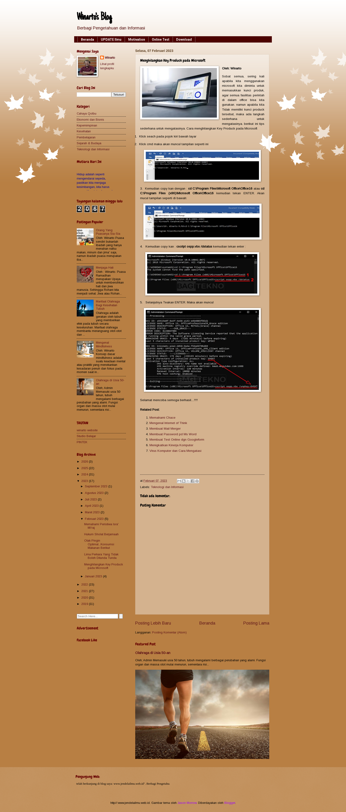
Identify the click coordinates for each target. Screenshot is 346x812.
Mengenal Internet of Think (168, 423)
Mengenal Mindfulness (104, 344)
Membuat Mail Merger (165, 428)
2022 (85, 584)
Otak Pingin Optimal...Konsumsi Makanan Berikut (99, 544)
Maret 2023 (93, 512)
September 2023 (96, 486)
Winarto (110, 57)
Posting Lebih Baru (153, 623)
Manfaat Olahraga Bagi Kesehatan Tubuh (108, 305)
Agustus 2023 (95, 493)
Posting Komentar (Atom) (169, 632)
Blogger (229, 803)
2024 (85, 474)
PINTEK (82, 442)
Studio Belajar (86, 436)
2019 (85, 604)
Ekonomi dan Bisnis (90, 119)
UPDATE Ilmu (111, 39)
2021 (85, 591)
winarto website (87, 430)
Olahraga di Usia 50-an (152, 653)
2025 (85, 468)
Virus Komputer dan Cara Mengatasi (175, 451)
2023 (85, 481)
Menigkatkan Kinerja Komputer (171, 445)
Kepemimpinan (87, 125)
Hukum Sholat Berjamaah (101, 534)
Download (184, 39)
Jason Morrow (187, 803)
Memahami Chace (162, 417)
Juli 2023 (91, 499)
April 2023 (92, 505)
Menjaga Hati (104, 267)
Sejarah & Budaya (89, 143)
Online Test (160, 39)
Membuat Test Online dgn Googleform (176, 439)
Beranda (87, 39)
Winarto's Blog (94, 17)
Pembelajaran (86, 137)
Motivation (136, 39)
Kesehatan (84, 131)
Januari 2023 (94, 576)
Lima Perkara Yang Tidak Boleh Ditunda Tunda (101, 556)
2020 (85, 597)
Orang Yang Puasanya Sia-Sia (108, 231)
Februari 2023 (95, 519)
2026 (85, 461)
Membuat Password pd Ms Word (173, 434)
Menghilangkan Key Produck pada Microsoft (103, 566)
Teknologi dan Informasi (167, 487)
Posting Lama (256, 623)
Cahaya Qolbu (86, 113)
